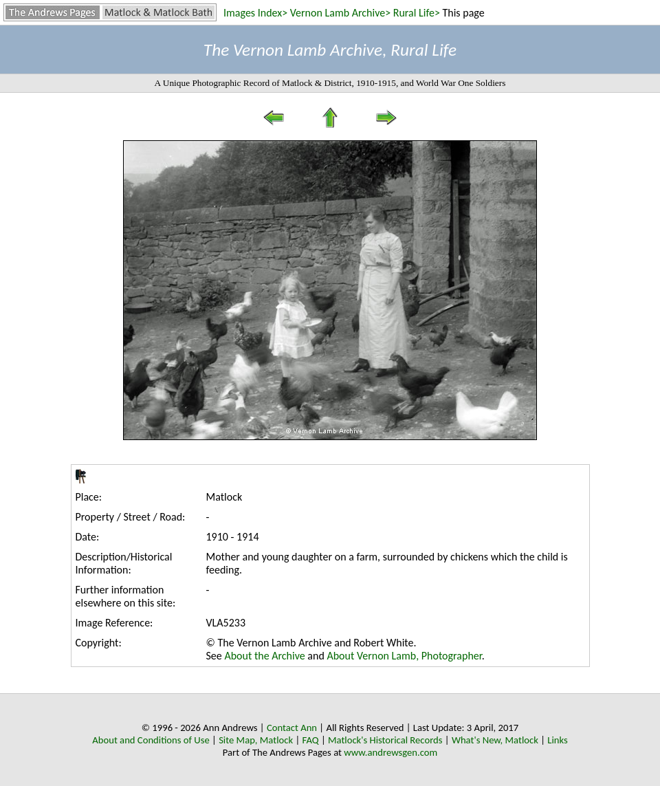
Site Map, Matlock (256, 740)
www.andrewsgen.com (390, 752)
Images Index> (255, 12)
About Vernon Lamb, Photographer (404, 655)
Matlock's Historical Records (385, 740)
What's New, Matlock (495, 740)
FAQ (310, 740)
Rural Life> (416, 12)
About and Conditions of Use (150, 740)
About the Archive (264, 655)
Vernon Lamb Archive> (340, 12)
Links (557, 740)
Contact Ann (292, 727)
